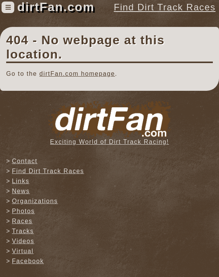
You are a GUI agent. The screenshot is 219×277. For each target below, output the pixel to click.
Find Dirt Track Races (165, 7)
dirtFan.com (56, 7)
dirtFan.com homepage (77, 73)
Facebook (28, 261)
